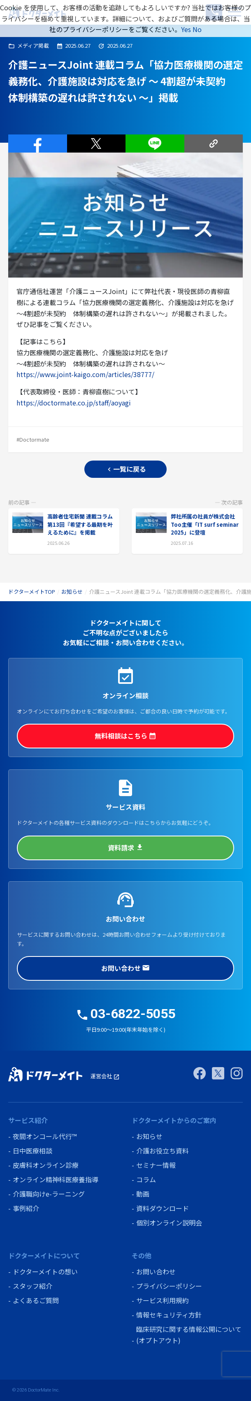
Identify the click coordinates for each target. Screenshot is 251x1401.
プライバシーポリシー (169, 1286)
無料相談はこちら (125, 736)
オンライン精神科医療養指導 (55, 1179)
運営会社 (105, 1076)
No (197, 29)
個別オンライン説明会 (169, 1222)
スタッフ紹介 (32, 1286)
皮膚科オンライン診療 (46, 1165)
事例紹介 (26, 1208)
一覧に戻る (125, 469)
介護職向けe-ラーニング (49, 1194)
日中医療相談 (32, 1151)
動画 (142, 1194)
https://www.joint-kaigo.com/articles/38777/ (85, 374)
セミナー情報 (156, 1165)
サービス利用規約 (162, 1300)
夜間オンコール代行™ (45, 1136)
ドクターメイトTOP (31, 591)
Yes (186, 29)
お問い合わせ (125, 968)
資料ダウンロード (162, 1208)
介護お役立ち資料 (162, 1151)
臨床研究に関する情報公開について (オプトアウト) (189, 1334)
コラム (146, 1179)
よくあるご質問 (36, 1300)
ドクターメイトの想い (45, 1271)
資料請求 (125, 847)
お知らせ (72, 591)
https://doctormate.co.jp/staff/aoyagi (73, 403)
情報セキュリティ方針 (169, 1315)
